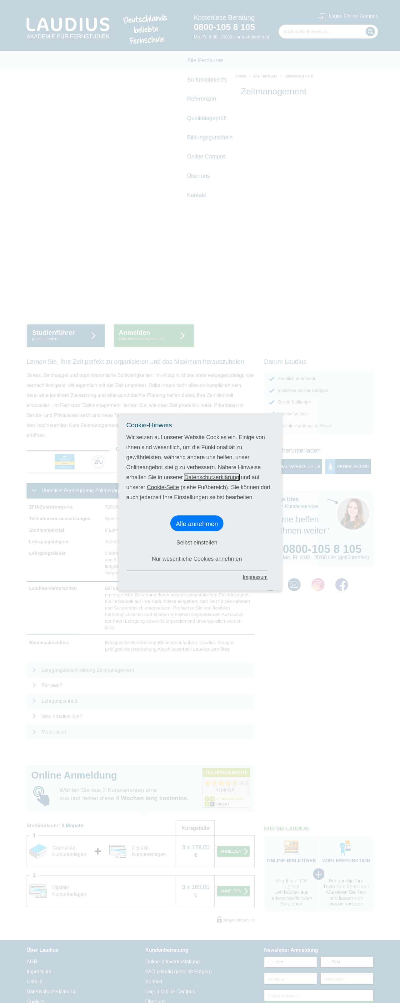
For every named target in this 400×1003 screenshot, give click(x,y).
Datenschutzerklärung (211, 477)
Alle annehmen (197, 523)
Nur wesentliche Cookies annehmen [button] (197, 559)
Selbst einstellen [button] (196, 542)
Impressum (255, 577)
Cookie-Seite (163, 487)
